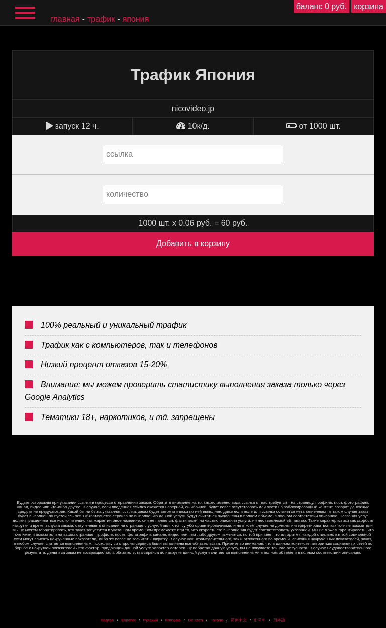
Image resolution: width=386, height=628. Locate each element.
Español (128, 620)
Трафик (101, 19)
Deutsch (195, 620)
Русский (150, 620)
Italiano (216, 620)
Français (173, 620)
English (107, 620)
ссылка (119, 154)
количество (127, 194)
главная (65, 19)
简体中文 (239, 620)
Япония (136, 19)
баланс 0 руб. (321, 6)
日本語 (279, 620)
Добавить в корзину (193, 243)
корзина (368, 6)
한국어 (260, 620)
